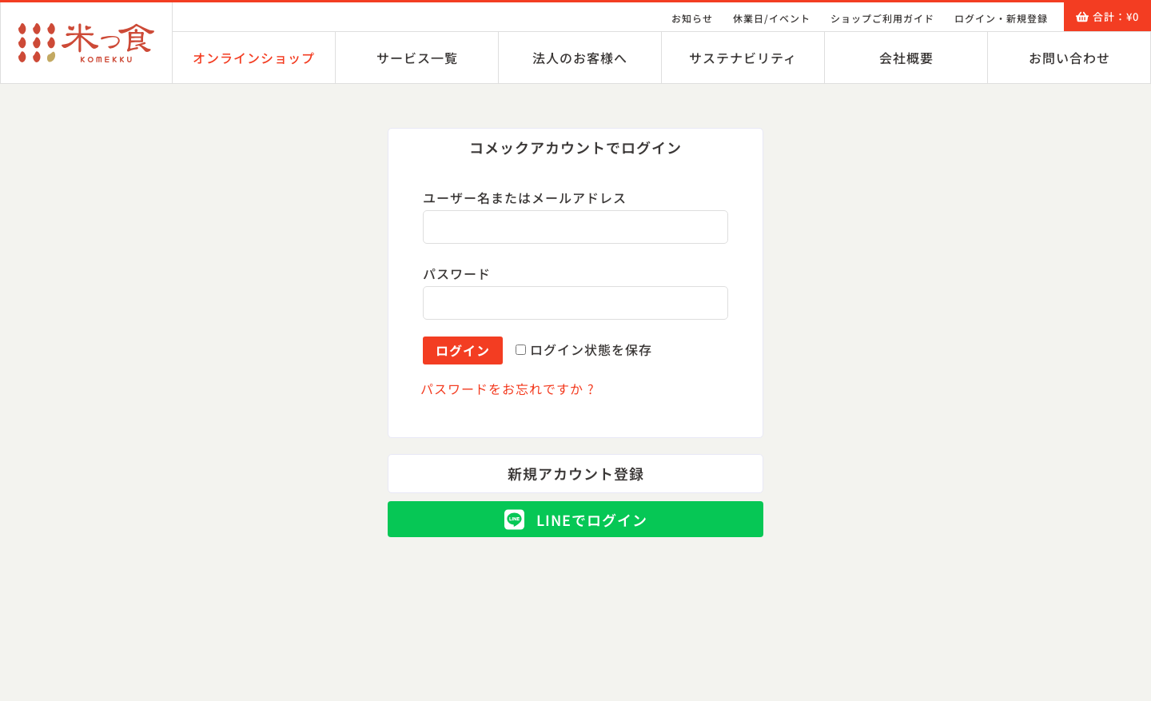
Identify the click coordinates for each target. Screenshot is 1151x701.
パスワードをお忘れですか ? (507, 388)
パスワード (462, 273)
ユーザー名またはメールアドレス (530, 197)
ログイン (463, 350)
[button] (575, 147)
